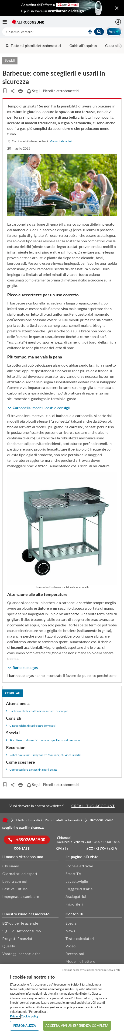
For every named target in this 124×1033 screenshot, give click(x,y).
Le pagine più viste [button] (82, 856)
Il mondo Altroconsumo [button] (22, 856)
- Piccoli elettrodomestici (53, 91)
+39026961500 (26, 839)
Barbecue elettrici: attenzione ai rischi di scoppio (39, 711)
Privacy (15, 1016)
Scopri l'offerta (101, 848)
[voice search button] (88, 31)
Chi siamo (10, 866)
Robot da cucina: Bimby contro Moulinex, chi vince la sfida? (45, 755)
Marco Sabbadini (60, 141)
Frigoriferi (74, 904)
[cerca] (39, 31)
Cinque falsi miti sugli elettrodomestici (32, 725)
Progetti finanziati (18, 938)
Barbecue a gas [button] (25, 667)
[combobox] (53, 31)
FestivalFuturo (15, 888)
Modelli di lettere (80, 961)
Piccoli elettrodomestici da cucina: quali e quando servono (45, 740)
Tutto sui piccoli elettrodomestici (33, 45)
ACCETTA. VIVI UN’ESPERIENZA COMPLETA (76, 1025)
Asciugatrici (75, 896)
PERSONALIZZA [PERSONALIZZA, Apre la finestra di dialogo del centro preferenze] (24, 1025)
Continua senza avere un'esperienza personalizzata (91, 969)
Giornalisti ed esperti (20, 873)
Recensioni (74, 953)
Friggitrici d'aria (79, 888)
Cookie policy (29, 1016)
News (70, 931)
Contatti (22, 848)
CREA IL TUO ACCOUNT (93, 805)
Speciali (72, 923)
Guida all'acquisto (83, 45)
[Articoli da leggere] (4, 90)
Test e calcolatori (79, 938)
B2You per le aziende (20, 923)
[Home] (5, 820)
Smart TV (73, 873)
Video (70, 946)
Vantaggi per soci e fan (21, 953)
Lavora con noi (14, 881)
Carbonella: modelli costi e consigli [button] (41, 407)
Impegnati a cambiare (20, 896)
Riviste (62, 848)
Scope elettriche (79, 866)
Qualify (8, 946)
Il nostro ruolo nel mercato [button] (26, 914)
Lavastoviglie (76, 881)
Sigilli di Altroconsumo (21, 931)
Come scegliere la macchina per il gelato (33, 769)
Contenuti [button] (74, 914)
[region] (62, 998)
